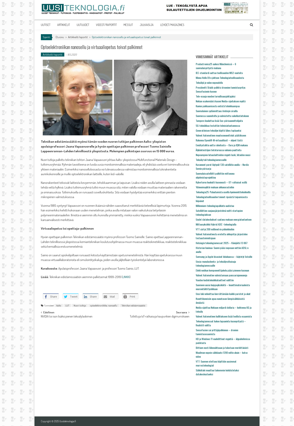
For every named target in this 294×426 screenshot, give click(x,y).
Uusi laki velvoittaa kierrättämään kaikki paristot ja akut (223, 294)
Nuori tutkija (80, 305)
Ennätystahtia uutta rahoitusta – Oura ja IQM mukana (222, 145)
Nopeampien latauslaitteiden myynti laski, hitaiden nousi (223, 155)
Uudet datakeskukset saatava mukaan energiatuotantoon (223, 219)
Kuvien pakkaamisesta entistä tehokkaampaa (218, 106)
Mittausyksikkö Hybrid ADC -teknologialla (216, 224)
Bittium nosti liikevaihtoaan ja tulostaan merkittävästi (222, 348)
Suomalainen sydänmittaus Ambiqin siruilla (217, 111)
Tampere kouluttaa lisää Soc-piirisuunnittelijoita (219, 121)
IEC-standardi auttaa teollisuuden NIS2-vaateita (219, 73)
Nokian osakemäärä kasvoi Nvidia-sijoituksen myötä (220, 101)
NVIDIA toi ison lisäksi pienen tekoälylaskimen (66, 316)
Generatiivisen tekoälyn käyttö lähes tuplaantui (218, 130)
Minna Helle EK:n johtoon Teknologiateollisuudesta (220, 78)
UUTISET (45, 25)
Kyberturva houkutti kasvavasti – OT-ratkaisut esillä (221, 182)
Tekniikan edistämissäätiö (133, 305)
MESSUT (128, 25)
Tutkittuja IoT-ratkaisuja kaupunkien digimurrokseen (159, 316)
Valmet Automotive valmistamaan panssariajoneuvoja (221, 275)
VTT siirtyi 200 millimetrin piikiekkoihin (215, 229)
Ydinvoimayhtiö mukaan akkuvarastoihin (215, 187)
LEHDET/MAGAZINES (172, 25)
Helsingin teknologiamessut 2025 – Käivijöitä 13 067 (222, 243)
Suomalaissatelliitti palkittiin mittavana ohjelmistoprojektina (215, 175)
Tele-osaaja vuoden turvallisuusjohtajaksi (215, 96)
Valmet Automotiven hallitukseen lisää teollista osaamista (224, 316)
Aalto (58, 305)
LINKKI (126, 277)
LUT (67, 305)
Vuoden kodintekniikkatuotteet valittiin (215, 280)
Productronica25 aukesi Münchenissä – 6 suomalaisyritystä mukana (216, 66)
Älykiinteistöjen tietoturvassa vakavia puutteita (218, 150)
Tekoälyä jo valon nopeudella (209, 82)
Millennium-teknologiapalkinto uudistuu (215, 206)
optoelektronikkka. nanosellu (103, 305)
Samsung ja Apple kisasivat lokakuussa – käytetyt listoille (224, 257)
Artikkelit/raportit (78, 37)
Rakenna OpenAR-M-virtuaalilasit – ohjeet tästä (219, 140)
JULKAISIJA (147, 25)
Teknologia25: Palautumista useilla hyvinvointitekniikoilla (223, 192)
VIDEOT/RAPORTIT (106, 25)
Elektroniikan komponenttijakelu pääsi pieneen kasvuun (222, 270)
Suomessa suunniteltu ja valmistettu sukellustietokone (222, 116)
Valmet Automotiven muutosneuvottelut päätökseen (221, 135)
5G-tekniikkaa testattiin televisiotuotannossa (218, 125)
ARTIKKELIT (63, 25)
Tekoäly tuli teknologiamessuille (211, 160)
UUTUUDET (83, 25)
